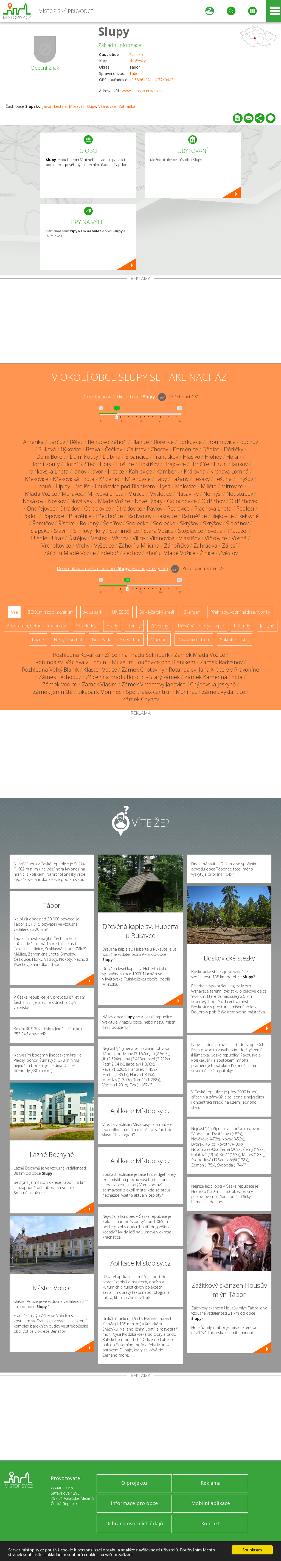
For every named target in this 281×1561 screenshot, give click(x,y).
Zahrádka (127, 106)
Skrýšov (189, 523)
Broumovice (220, 442)
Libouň (43, 486)
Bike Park (101, 639)
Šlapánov (237, 523)
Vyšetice (104, 545)
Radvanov (139, 516)
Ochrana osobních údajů (134, 1523)
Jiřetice (116, 471)
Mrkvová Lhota (105, 493)
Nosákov (33, 501)
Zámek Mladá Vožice (199, 654)
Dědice (211, 449)
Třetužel (237, 530)
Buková (47, 449)
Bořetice (164, 442)
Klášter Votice (100, 669)
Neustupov (239, 493)
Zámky (134, 626)
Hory (105, 464)
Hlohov (213, 456)
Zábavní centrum (194, 639)
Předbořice (109, 516)
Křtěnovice (138, 479)
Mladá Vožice (41, 493)
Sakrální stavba (234, 639)
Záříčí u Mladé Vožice (70, 553)
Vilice (139, 538)
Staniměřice (124, 530)
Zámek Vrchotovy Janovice (154, 684)
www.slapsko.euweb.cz (142, 90)
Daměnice (185, 449)
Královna (195, 471)
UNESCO (121, 612)
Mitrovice (232, 486)
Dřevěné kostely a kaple (201, 626)
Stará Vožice (158, 530)
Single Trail (130, 639)
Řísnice (66, 523)
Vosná (239, 538)
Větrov (120, 538)
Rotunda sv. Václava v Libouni (71, 662)
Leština (60, 106)
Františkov (165, 456)
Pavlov (154, 508)
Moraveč (77, 106)
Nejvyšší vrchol (68, 639)
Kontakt (210, 1523)
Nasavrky (187, 493)
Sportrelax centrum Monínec (161, 691)
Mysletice (160, 493)
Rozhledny (86, 626)
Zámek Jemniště (53, 691)
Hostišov (149, 464)
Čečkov (113, 449)
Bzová (93, 449)
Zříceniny (159, 626)
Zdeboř (109, 553)
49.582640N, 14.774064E (151, 79)
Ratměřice (194, 516)
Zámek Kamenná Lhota (213, 677)
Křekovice (36, 479)
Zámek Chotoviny (143, 669)
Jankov (240, 464)
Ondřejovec (41, 508)
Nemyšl (212, 493)
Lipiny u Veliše (73, 486)
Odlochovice (182, 501)
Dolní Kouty (84, 456)
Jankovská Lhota (49, 471)
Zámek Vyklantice (223, 691)
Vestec (99, 538)
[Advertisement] (140, 322)
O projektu (134, 1483)
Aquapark (92, 612)
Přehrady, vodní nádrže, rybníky (240, 612)
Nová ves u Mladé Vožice (100, 501)
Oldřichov (213, 501)
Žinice (207, 553)
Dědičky (233, 449)
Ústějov (77, 538)
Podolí (30, 516)
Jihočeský (137, 60)
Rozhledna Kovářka (76, 654)
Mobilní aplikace (210, 1503)
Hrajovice (175, 464)
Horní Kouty (45, 464)
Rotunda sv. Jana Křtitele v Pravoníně (214, 669)
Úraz (58, 538)
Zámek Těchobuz (60, 677)
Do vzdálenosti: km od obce (118, 397)
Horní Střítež (79, 464)
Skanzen (192, 612)
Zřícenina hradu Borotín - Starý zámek (133, 677)
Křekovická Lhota (73, 479)
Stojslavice (190, 530)
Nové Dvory (148, 501)
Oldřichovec (243, 501)
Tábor (134, 73)
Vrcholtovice (56, 545)
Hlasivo (191, 456)
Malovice (185, 486)
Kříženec (109, 479)
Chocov (159, 449)
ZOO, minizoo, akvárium (51, 612)
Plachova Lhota (213, 508)
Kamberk (167, 471)
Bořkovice (190, 442)
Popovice (53, 516)
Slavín (61, 530)
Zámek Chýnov (140, 699)
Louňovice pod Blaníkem (125, 486)
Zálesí (229, 545)
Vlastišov (189, 538)
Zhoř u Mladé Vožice (170, 553)
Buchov (249, 442)
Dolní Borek (50, 456)
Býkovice (71, 449)
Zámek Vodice (59, 684)
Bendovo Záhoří (107, 442)
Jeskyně (267, 626)
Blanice (140, 442)
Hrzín (220, 464)
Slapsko (136, 54)
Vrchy (82, 545)
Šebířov (112, 523)
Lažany (180, 479)
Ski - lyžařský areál (156, 612)
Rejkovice (223, 516)
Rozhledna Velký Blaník (50, 669)
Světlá (215, 530)
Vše (14, 612)
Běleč (76, 442)
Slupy (114, 31)
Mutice (136, 493)
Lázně (38, 639)
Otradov (70, 508)
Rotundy (242, 626)
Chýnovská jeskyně (213, 684)
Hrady (112, 626)
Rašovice (166, 516)
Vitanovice (107, 106)
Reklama (211, 1483)
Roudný (89, 523)
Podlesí (245, 508)
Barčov (56, 442)
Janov (79, 471)
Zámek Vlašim (99, 684)
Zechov (132, 553)
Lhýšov (245, 479)
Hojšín (233, 456)
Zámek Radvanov (221, 662)
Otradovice (97, 508)
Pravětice (80, 516)
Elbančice (136, 456)
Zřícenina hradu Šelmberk (137, 654)
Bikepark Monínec (99, 691)
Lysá (165, 486)
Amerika (33, 442)
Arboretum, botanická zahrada (36, 626)
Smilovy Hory (89, 530)
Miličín (209, 486)
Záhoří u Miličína (139, 545)
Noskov (57, 501)
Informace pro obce (134, 1503)
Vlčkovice (216, 538)
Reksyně (248, 516)
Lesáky (201, 479)
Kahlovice (140, 471)
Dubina (111, 456)
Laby (161, 479)
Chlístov (136, 449)
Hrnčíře (199, 464)
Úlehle (39, 538)
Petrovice (178, 508)
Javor (47, 106)
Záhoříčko (176, 545)
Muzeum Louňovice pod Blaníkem (153, 662)
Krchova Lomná (229, 471)
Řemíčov (43, 523)
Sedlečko (137, 523)
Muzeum (159, 639)
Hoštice (125, 464)
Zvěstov (228, 553)
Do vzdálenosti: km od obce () (112, 568)
